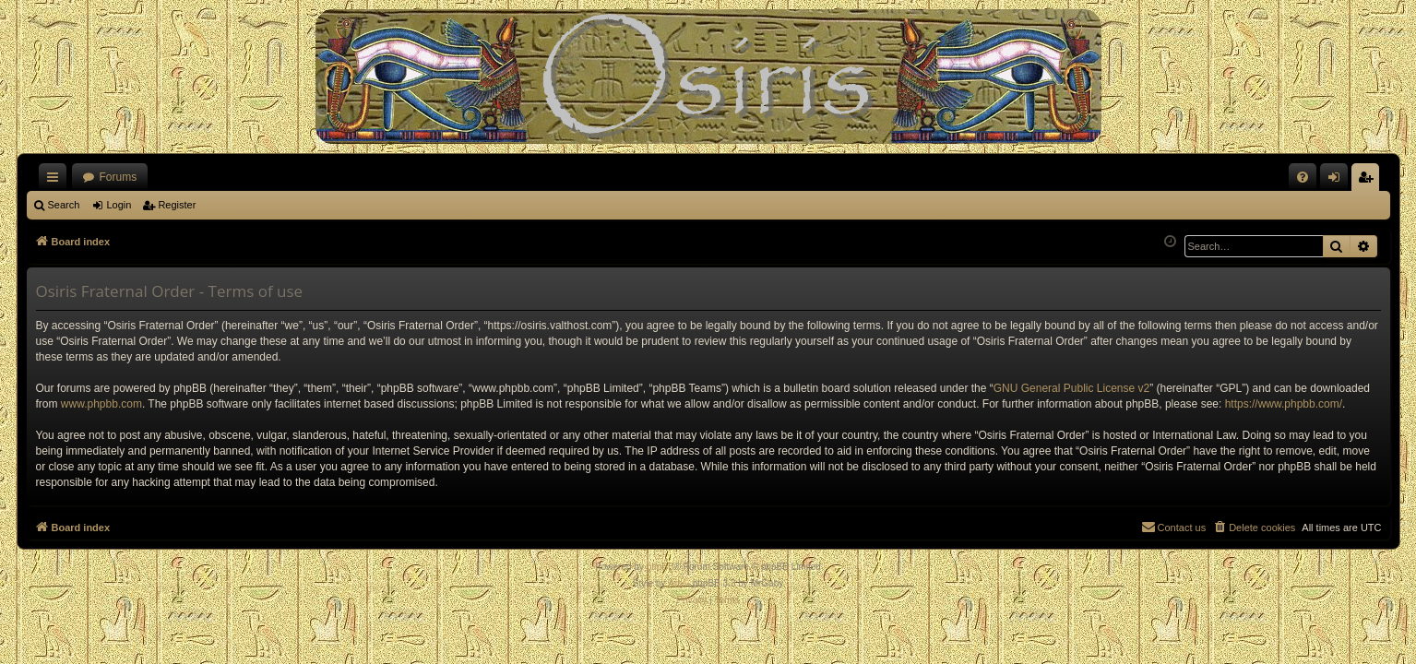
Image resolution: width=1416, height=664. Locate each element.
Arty (676, 583)
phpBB (660, 567)
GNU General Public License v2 (1071, 388)
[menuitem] (1302, 177)
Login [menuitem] (1337, 181)
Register (177, 204)
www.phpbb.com (101, 403)
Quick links (56, 181)
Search (64, 204)
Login (118, 204)
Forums (118, 177)
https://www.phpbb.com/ (1283, 403)
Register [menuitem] (1368, 181)
